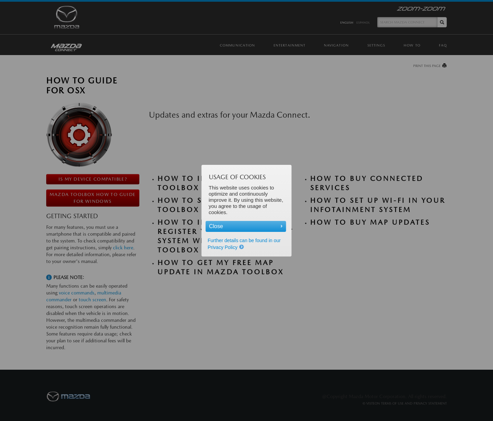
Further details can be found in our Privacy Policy (244, 244)
